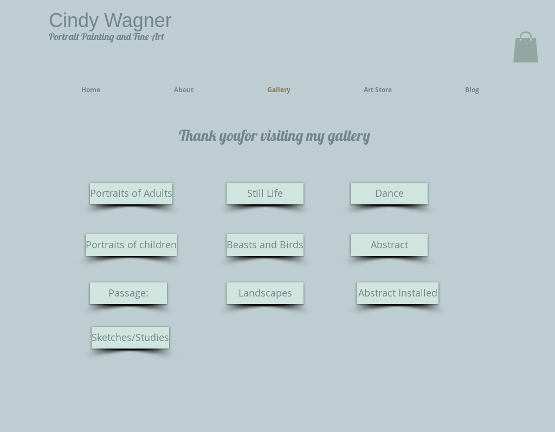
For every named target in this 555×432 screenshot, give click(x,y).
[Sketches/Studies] (130, 338)
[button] (526, 46)
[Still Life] (265, 193)
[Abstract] (389, 245)
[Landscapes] (265, 293)
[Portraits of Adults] (131, 193)
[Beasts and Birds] (265, 245)
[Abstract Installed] (397, 293)
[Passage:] (128, 293)
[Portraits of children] (131, 245)
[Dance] (389, 193)
